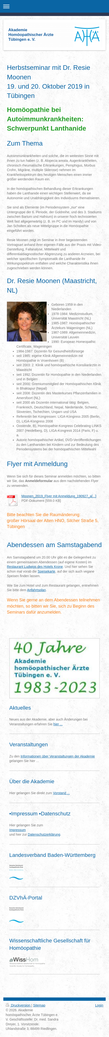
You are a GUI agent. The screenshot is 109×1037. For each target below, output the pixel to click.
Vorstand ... (61, 793)
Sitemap (39, 1005)
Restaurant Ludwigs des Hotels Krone (35, 567)
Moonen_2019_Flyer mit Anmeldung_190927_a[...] (58, 496)
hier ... (58, 724)
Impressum (17, 830)
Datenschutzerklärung (44, 834)
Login (99, 1005)
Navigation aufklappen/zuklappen (54, 6)
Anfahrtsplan (36, 590)
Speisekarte (46, 571)
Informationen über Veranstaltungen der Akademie (57, 756)
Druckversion (18, 1005)
